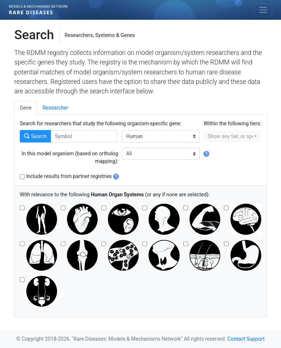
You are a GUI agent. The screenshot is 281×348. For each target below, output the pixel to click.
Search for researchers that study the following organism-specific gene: (100, 123)
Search (35, 136)
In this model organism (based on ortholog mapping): (70, 157)
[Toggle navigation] (263, 9)
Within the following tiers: (232, 123)
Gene (25, 108)
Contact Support (246, 339)
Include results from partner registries (72, 176)
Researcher (55, 108)
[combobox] (232, 136)
